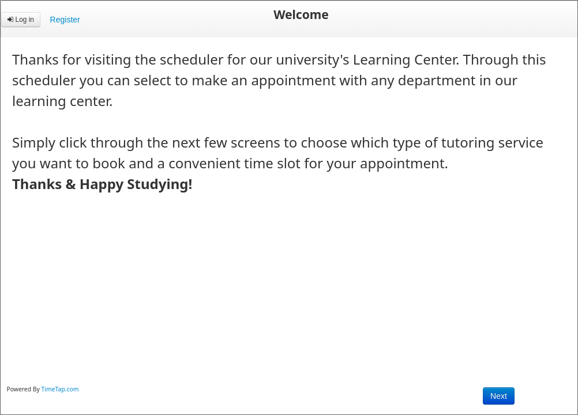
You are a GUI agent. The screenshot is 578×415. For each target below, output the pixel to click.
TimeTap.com (60, 389)
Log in (20, 20)
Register (65, 19)
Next (498, 396)
